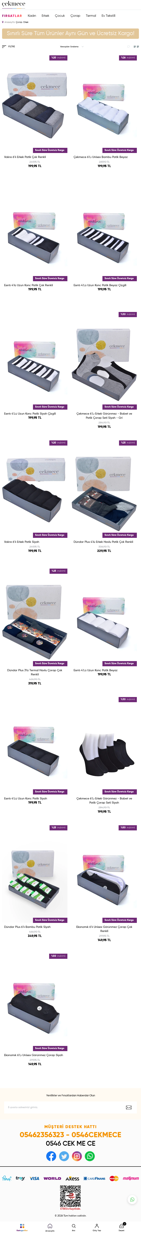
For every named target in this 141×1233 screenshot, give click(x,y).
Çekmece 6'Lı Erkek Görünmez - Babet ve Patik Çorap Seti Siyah (104, 800)
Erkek (45, 16)
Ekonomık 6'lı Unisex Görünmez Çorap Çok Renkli (104, 929)
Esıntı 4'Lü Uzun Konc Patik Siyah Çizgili (30, 413)
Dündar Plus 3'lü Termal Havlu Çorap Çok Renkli (34, 672)
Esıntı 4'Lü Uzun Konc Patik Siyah (25, 798)
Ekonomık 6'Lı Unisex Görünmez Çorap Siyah (33, 1055)
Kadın (32, 16)
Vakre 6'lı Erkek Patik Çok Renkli (25, 157)
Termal (91, 16)
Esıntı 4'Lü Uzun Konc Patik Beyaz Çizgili (100, 285)
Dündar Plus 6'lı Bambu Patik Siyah (27, 927)
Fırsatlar (12, 16)
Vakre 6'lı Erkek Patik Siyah (21, 542)
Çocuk (60, 16)
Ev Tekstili (108, 16)
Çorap (75, 16)
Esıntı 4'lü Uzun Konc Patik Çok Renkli (28, 285)
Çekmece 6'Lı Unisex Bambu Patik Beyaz (101, 157)
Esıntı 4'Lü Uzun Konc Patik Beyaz (96, 670)
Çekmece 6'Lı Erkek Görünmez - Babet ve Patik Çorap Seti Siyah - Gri (104, 415)
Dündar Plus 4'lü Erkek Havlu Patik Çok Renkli (103, 542)
